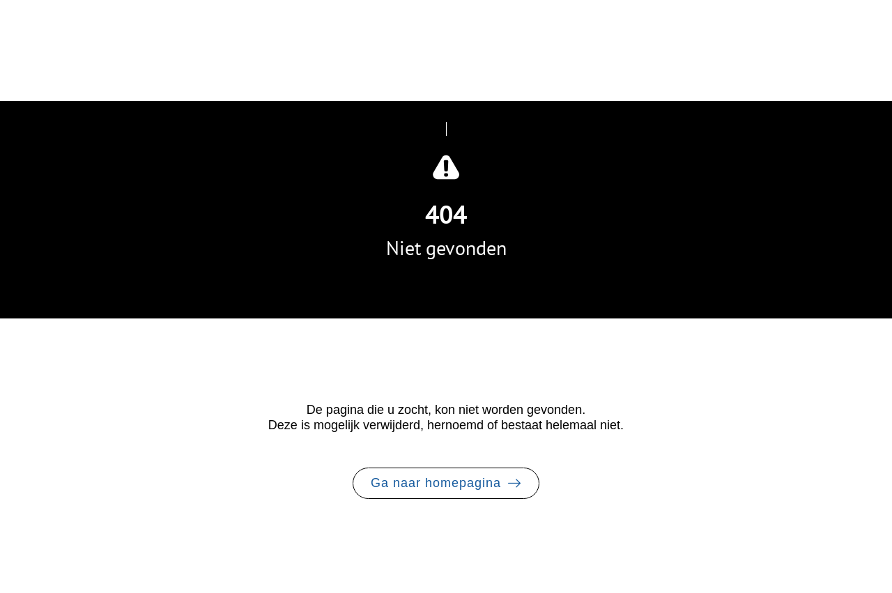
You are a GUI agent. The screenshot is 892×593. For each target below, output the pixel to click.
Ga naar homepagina (436, 483)
